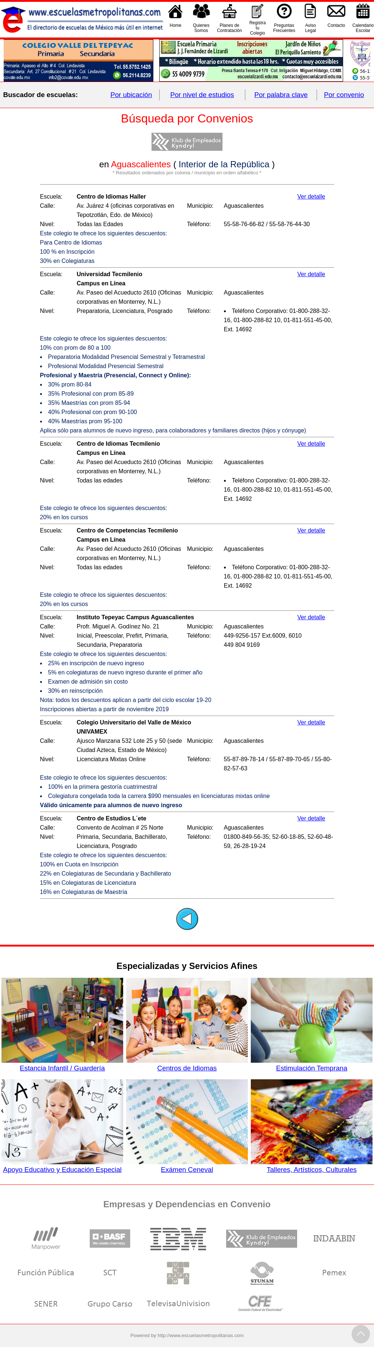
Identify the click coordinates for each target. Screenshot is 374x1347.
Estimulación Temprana (311, 1064)
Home (175, 28)
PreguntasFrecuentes (284, 28)
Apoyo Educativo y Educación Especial (62, 1165)
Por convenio (344, 95)
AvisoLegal (310, 28)
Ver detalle (311, 196)
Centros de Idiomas (186, 1064)
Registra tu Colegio (257, 28)
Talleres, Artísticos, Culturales (311, 1165)
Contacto (336, 28)
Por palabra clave (281, 95)
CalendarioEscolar (363, 28)
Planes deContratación (229, 28)
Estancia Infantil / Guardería (62, 1064)
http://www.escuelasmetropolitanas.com (201, 1335)
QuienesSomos (201, 28)
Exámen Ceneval (186, 1165)
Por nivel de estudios (202, 95)
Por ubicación (131, 95)
